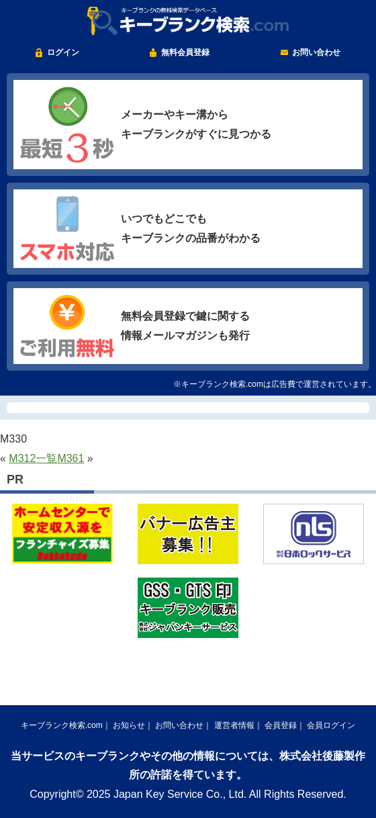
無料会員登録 (185, 52)
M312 (22, 458)
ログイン (63, 52)
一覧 (46, 458)
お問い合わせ (316, 52)
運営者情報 (234, 725)
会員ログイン (331, 725)
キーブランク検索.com (62, 725)
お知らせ (129, 725)
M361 (70, 458)
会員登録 (281, 725)
